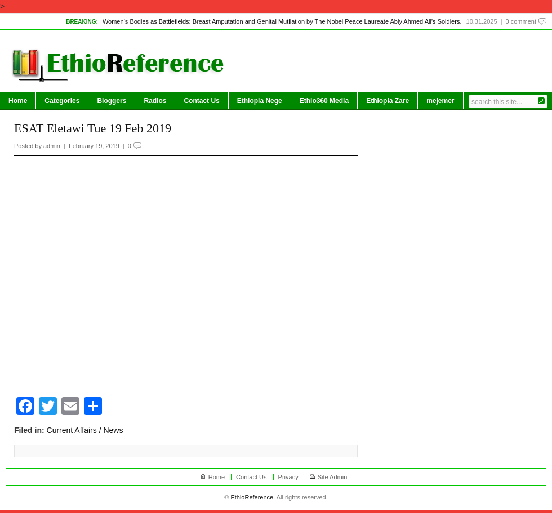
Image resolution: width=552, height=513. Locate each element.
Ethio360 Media (324, 101)
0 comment (521, 21)
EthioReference (251, 497)
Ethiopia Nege (259, 101)
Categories (61, 101)
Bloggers (111, 101)
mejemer (440, 101)
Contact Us (201, 101)
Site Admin (333, 477)
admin (51, 145)
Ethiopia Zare (387, 101)
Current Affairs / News (85, 430)
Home (17, 101)
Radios (155, 101)
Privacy (288, 477)
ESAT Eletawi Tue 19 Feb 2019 (92, 128)
